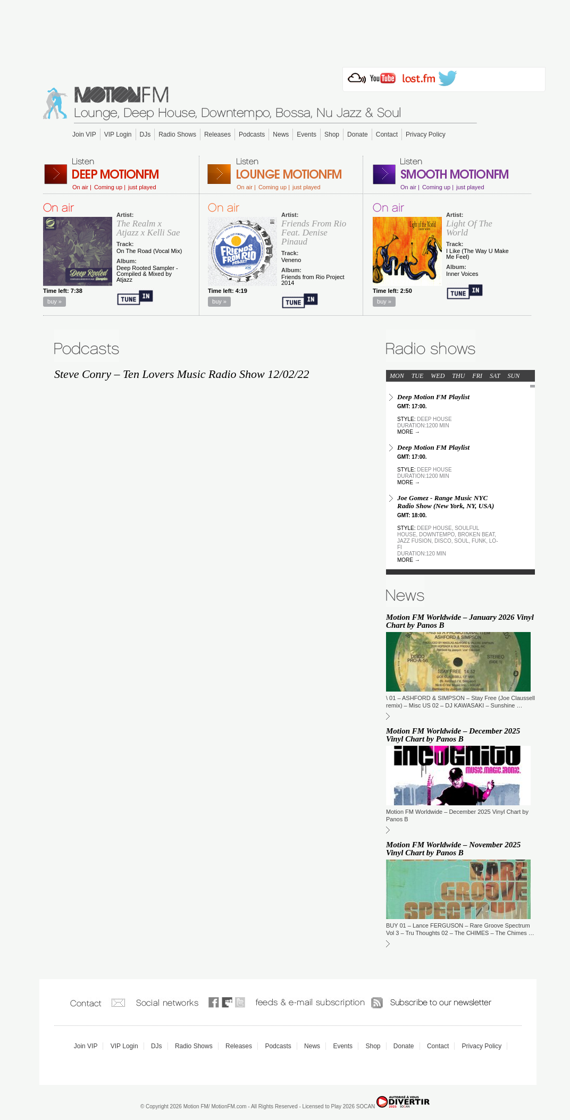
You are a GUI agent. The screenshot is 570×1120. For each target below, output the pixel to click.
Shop (331, 134)
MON (397, 376)
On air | (81, 187)
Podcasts (252, 134)
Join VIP (84, 134)
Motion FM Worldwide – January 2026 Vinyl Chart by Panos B (460, 621)
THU (458, 376)
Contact (387, 134)
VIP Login (118, 134)
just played (142, 187)
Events (306, 134)
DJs (145, 134)
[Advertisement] (285, 30)
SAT (495, 376)
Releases (217, 134)
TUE (418, 376)
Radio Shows (177, 134)
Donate (357, 134)
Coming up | (109, 187)
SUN (514, 376)
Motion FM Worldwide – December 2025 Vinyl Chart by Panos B (453, 735)
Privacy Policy (426, 134)
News (281, 134)
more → (408, 432)
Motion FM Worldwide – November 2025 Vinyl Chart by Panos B (453, 848)
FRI (477, 376)
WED (438, 376)
